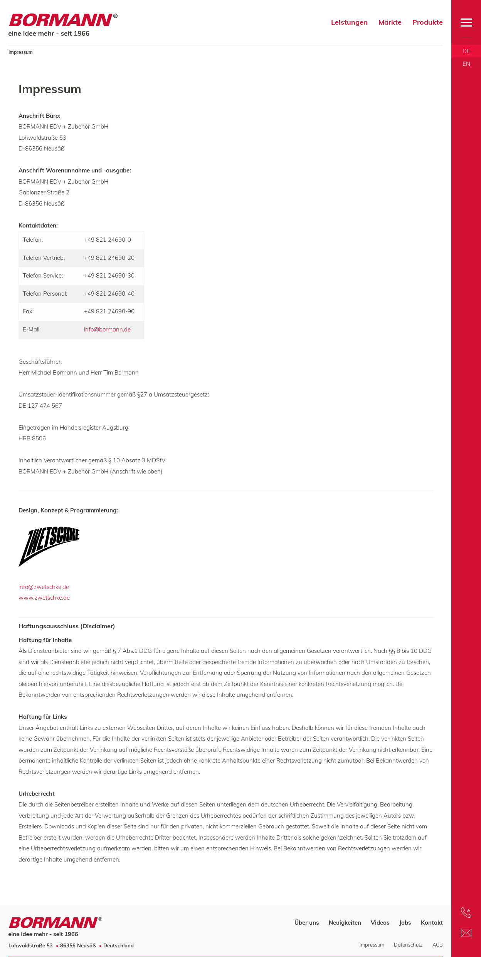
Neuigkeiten (345, 922)
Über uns (306, 922)
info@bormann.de (107, 329)
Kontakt (432, 922)
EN (466, 63)
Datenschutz (408, 945)
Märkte (390, 22)
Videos (380, 922)
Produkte (427, 22)
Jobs (405, 922)
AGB (437, 945)
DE (466, 51)
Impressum (372, 945)
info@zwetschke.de (43, 587)
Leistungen (349, 22)
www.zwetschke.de (44, 597)
